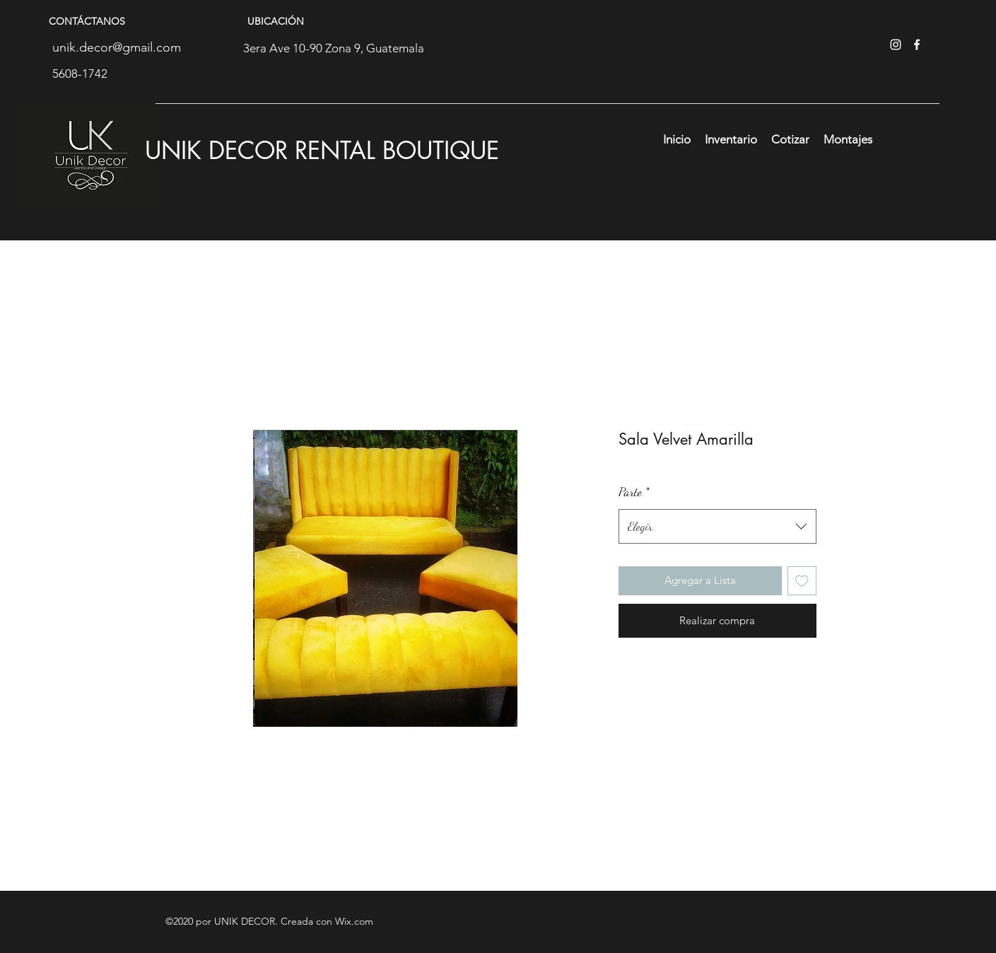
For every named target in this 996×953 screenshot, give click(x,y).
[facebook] (917, 44)
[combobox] (717, 526)
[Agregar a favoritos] (801, 580)
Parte (634, 491)
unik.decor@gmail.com (116, 47)
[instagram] (896, 44)
